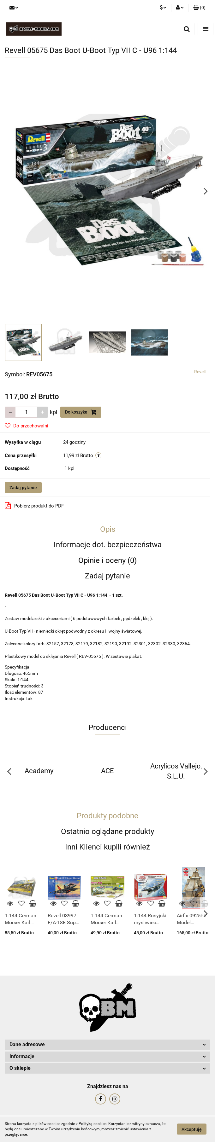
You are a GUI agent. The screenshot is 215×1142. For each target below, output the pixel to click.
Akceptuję (192, 1129)
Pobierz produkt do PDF (34, 505)
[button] (199, 8)
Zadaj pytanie (23, 487)
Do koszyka (81, 412)
